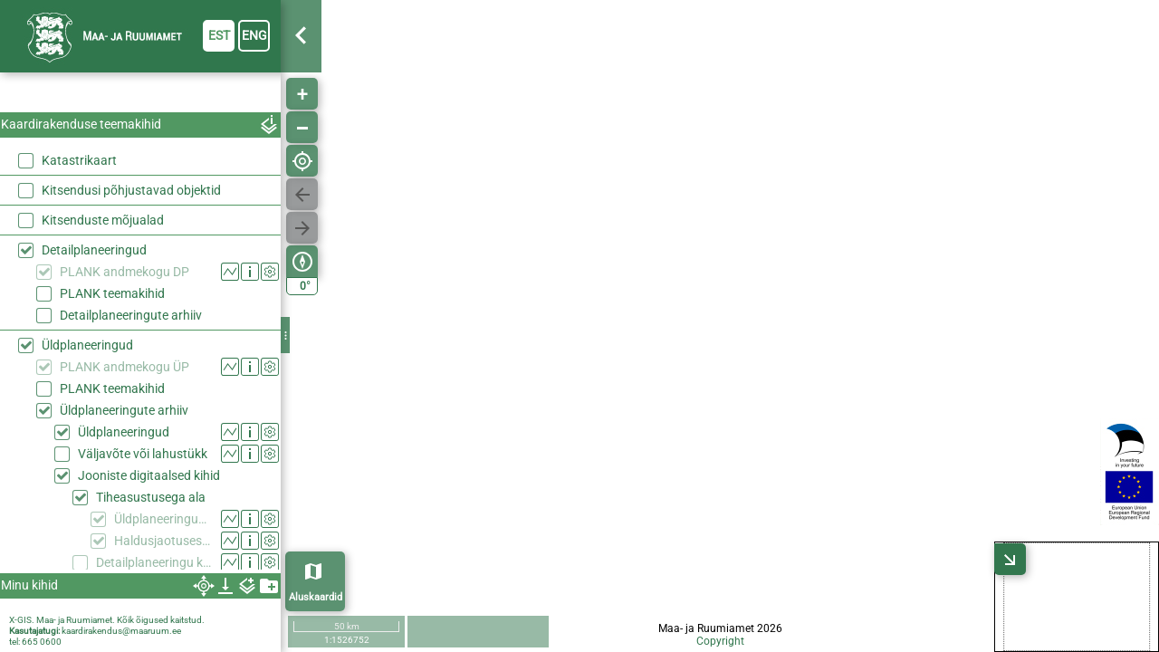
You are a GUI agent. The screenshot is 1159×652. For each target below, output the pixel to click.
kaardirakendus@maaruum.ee (121, 631)
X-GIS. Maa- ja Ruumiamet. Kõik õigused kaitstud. (107, 620)
